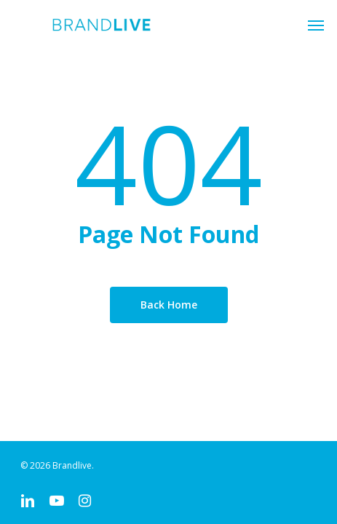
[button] (316, 24)
